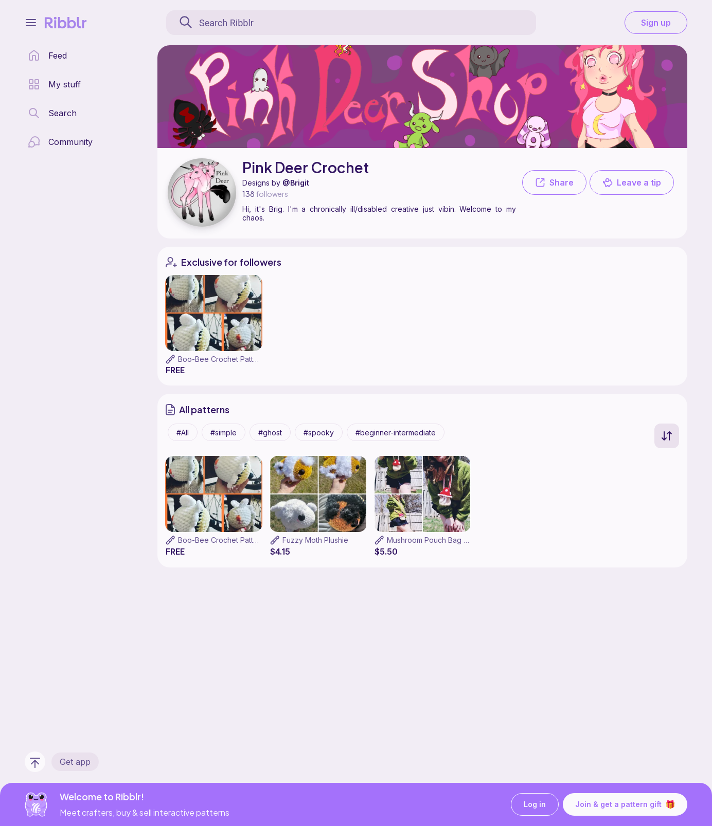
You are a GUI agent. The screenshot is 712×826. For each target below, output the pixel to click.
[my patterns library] (54, 84)
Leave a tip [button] (631, 182)
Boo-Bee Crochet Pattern (221, 359)
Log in (535, 804)
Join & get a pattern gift (625, 804)
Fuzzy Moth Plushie (315, 540)
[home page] (47, 55)
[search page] (52, 113)
